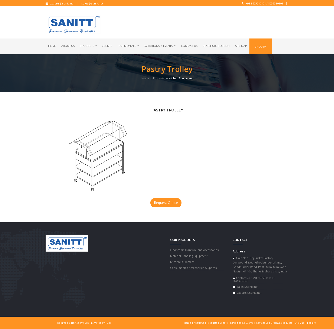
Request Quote (166, 202)
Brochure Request (216, 46)
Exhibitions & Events (160, 46)
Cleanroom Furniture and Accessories (194, 250)
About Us (68, 46)
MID (87, 322)
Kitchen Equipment (182, 262)
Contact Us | (263, 322)
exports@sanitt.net (60, 3)
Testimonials (128, 46)
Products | (213, 322)
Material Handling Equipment (188, 256)
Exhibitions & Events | (243, 322)
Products (88, 46)
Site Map (241, 46)
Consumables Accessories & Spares (193, 268)
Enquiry (260, 46)
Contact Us (189, 46)
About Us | (200, 322)
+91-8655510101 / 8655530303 (262, 3)
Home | (189, 322)
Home (52, 46)
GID (109, 322)
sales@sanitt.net (92, 3)
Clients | (225, 322)
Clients (107, 46)
